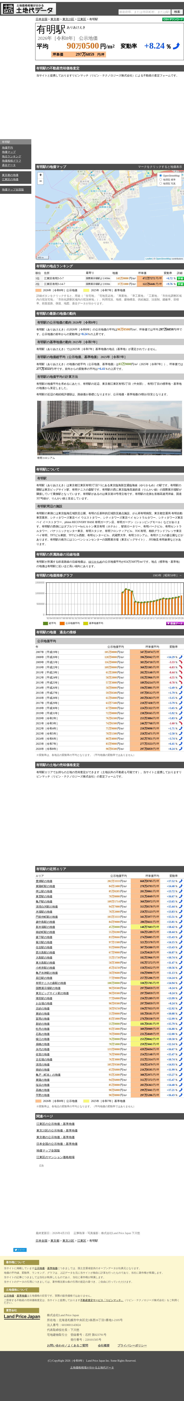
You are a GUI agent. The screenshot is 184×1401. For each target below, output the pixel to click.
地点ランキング (11, 156)
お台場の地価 (44, 1003)
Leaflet (149, 259)
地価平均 (7, 147)
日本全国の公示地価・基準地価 (57, 1143)
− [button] (40, 181)
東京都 (55, 19)
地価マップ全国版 (13, 189)
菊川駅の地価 (44, 942)
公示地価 (39, 1268)
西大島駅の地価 (45, 952)
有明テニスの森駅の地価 (51, 983)
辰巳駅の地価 (44, 978)
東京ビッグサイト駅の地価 (52, 993)
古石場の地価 (44, 1059)
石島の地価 (43, 1034)
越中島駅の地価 (45, 921)
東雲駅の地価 (44, 896)
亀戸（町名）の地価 (48, 1074)
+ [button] (40, 175)
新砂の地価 (43, 1023)
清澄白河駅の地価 (47, 906)
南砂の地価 (43, 1069)
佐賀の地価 (43, 1054)
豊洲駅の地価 (44, 881)
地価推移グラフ (11, 160)
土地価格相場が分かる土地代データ (92, 1367)
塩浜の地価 (43, 1085)
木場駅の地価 (44, 911)
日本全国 (41, 19)
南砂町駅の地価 (45, 932)
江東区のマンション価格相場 (55, 1157)
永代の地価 (43, 1049)
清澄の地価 (43, 1064)
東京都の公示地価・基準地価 (55, 1137)
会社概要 (104, 1345)
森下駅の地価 (44, 937)
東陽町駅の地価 (45, 886)
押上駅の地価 (44, 891)
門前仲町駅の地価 (47, 916)
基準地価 (52, 1268)
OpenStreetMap (163, 259)
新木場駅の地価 (45, 927)
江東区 (81, 19)
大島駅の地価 (44, 957)
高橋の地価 (43, 1090)
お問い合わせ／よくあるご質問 (67, 1345)
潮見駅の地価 (44, 998)
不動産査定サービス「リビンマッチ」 (102, 1300)
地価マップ (9, 152)
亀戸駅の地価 (44, 901)
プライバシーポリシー (132, 1345)
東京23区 (68, 19)
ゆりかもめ (95, 561)
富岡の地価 (43, 1018)
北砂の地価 (43, 1008)
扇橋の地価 (43, 1044)
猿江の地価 (43, 1039)
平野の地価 (43, 1095)
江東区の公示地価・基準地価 (55, 1123)
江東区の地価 (10, 179)
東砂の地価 (43, 1013)
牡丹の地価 (43, 1028)
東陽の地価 (43, 1079)
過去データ (9, 165)
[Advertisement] (15, 76)
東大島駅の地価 (45, 962)
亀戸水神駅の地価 (47, 972)
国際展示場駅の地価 (48, 988)
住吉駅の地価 (44, 947)
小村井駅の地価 (45, 967)
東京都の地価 (10, 175)
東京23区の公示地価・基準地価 (57, 1130)
